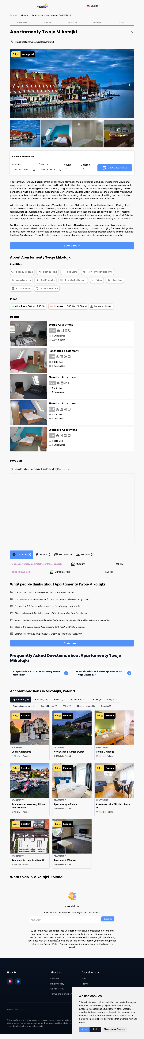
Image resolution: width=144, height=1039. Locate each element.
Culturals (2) (22, 556)
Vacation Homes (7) (80, 701)
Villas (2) (69, 708)
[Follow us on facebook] (18, 983)
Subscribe (108, 921)
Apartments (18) (21, 701)
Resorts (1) (108, 708)
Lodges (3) (115, 701)
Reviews (97, 22)
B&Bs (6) (100, 701)
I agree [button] (84, 1029)
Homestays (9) (42, 701)
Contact (54, 980)
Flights (85, 985)
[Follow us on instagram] (10, 983)
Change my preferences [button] (114, 1029)
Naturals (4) (90, 556)
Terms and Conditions (61, 995)
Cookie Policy (57, 990)
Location (72, 22)
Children (85, 165)
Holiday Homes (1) (88, 708)
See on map (63, 470)
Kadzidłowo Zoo (20, 573)
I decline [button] (95, 1029)
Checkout (44, 164)
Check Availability (114, 168)
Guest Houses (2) (50, 708)
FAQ (121, 22)
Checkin (16, 164)
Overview (22, 22)
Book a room (72, 246)
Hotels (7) (60, 701)
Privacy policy (57, 985)
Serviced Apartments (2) (24, 708)
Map (84, 980)
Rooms (47, 22)
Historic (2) (67, 556)
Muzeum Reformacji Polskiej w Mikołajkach (36, 565)
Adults (67, 165)
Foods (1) (45, 556)
